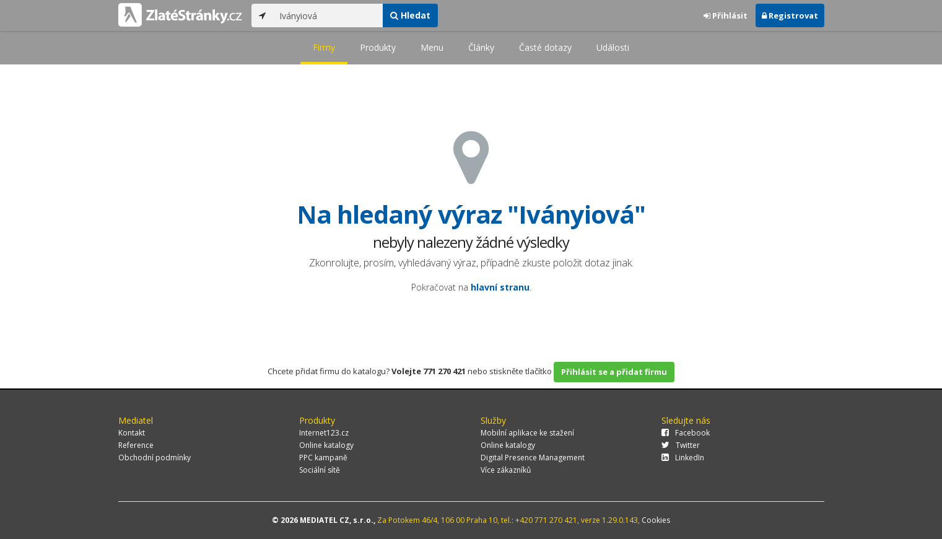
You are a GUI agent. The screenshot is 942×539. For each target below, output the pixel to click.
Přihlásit (726, 15)
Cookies (656, 520)
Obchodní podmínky (154, 457)
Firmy (324, 47)
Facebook (685, 432)
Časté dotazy (545, 47)
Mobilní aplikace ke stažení (527, 432)
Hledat (410, 15)
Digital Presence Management (533, 457)
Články (481, 47)
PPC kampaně (323, 457)
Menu (432, 47)
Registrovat (790, 15)
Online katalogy (326, 445)
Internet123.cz (324, 432)
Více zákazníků (506, 470)
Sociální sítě (319, 470)
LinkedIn (682, 457)
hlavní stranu (500, 287)
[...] (328, 15)
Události (612, 47)
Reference (136, 445)
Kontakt (131, 432)
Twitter (680, 445)
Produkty (378, 47)
